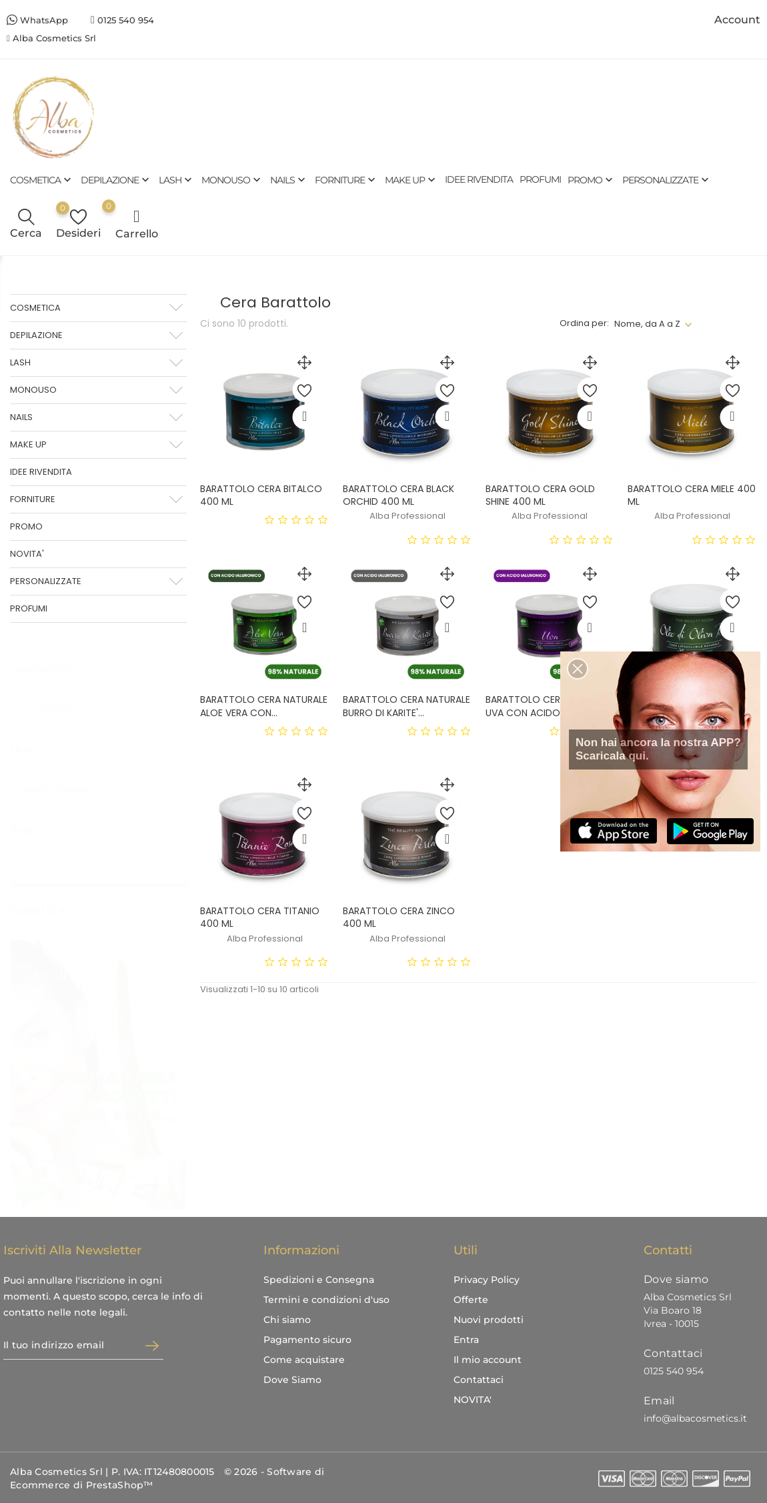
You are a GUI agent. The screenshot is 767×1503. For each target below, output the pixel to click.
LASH (177, 180)
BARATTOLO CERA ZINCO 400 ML (399, 917)
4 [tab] (175, 1096)
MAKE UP (411, 180)
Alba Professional (69, 776)
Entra (466, 1340)
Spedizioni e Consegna (318, 1280)
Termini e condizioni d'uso (326, 1300)
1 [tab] (175, 1022)
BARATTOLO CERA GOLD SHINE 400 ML (540, 495)
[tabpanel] (98, 1062)
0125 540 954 (125, 20)
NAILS (289, 180)
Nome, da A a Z (647, 323)
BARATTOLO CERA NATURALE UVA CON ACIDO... (549, 706)
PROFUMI (540, 179)
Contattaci (479, 1380)
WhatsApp (44, 20)
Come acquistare (304, 1360)
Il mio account (488, 1360)
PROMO (592, 180)
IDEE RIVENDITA (479, 179)
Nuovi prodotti (489, 1320)
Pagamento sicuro (307, 1340)
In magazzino (61, 695)
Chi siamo (287, 1320)
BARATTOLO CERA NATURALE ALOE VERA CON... (263, 706)
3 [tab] (175, 1072)
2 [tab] (175, 1047)
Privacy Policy (487, 1280)
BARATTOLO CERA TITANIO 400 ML (259, 917)
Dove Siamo (292, 1380)
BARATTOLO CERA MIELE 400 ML (692, 495)
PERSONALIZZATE (667, 180)
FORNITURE (346, 180)
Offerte (471, 1300)
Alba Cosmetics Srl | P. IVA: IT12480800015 (112, 1472)
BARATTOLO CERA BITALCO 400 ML (261, 495)
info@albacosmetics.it (695, 1418)
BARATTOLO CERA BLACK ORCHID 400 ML (398, 495)
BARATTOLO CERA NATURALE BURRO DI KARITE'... (406, 706)
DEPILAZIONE (116, 180)
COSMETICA (42, 180)
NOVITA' (27, 553)
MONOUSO (232, 180)
